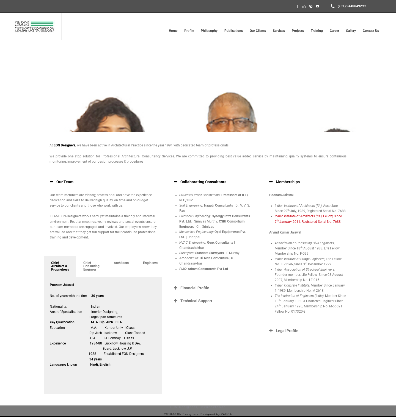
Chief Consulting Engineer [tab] (91, 266)
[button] (103, 182)
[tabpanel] (103, 335)
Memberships (288, 182)
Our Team (64, 182)
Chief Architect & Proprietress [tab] (60, 266)
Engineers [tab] (150, 263)
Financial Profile (194, 288)
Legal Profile (287, 331)
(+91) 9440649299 (352, 6)
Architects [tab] (121, 263)
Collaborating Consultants (203, 182)
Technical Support (196, 301)
